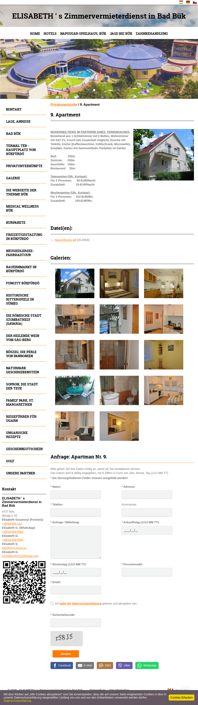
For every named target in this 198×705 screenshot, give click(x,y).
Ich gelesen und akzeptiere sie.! (96, 603)
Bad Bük (13, 133)
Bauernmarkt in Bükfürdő (21, 269)
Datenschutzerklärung (17, 700)
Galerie (13, 178)
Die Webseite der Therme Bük (21, 192)
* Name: (56, 486)
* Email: (56, 582)
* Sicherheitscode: (63, 614)
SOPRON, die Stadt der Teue (22, 386)
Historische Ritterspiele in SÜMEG (20, 299)
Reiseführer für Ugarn (21, 418)
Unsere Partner (20, 473)
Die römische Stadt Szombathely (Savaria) (23, 319)
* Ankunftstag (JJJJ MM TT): (141, 522)
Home (35, 33)
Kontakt (14, 109)
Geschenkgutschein (24, 449)
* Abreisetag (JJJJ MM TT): (68, 564)
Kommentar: (129, 504)
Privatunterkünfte (24, 166)
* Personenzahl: (132, 564)
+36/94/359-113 (12, 523)
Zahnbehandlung (152, 33)
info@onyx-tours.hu (14, 548)
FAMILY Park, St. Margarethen (20, 402)
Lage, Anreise (18, 121)
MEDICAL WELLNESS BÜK (22, 208)
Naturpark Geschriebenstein (22, 370)
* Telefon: (57, 504)
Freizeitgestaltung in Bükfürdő (24, 236)
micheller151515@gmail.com (20, 556)
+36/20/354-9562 (12, 531)
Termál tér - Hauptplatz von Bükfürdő (21, 150)
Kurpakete (15, 222)
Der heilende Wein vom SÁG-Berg (22, 338)
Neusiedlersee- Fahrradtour (20, 253)
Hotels (50, 33)
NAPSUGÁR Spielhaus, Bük (83, 33)
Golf (10, 461)
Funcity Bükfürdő (22, 283)
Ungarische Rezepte (17, 435)
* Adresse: (129, 486)
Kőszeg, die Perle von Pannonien (21, 354)
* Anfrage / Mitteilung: (65, 522)
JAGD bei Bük (121, 33)
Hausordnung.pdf (65, 240)
